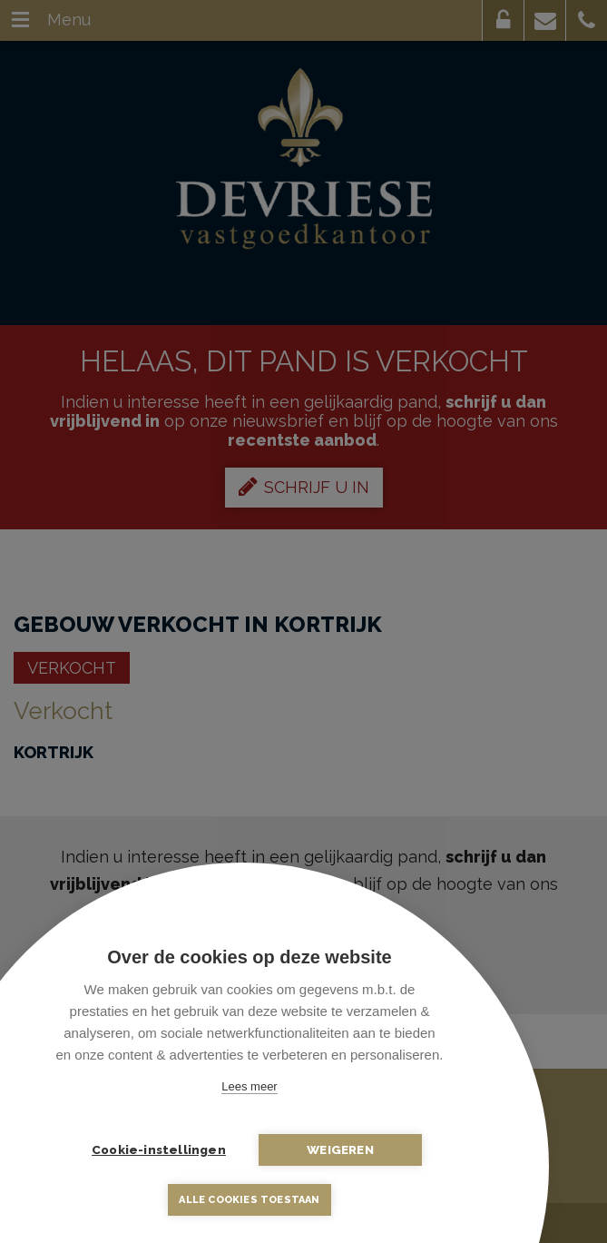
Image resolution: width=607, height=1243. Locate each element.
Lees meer (249, 1086)
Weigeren (340, 1149)
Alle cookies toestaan (249, 1200)
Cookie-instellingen (159, 1149)
